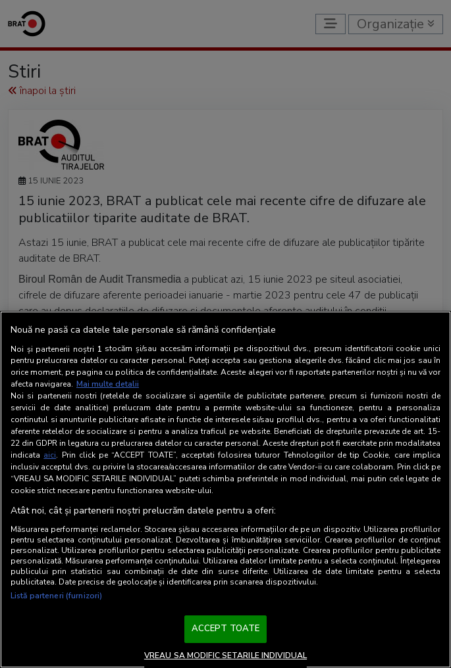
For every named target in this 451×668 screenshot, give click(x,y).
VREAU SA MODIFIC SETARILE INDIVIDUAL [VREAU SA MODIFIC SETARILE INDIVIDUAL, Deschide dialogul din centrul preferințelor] (225, 655)
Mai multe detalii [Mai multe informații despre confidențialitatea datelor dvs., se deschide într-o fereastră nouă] (107, 384)
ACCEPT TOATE (226, 628)
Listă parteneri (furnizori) (56, 595)
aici (49, 455)
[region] (225, 489)
